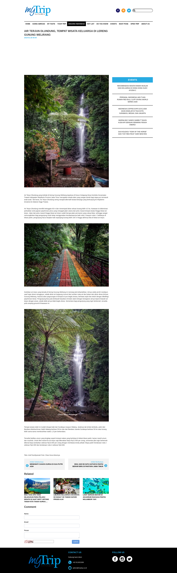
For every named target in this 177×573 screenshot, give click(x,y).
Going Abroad (38, 24)
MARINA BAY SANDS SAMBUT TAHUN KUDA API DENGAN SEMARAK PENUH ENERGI (132, 122)
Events (113, 24)
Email (26, 522)
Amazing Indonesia (76, 24)
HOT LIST (90, 24)
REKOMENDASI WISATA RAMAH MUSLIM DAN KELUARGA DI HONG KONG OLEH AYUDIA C (132, 88)
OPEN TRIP (135, 24)
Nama (26, 514)
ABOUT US (145, 24)
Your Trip (61, 24)
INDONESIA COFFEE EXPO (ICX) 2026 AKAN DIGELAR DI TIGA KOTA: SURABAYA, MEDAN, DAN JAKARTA (132, 111)
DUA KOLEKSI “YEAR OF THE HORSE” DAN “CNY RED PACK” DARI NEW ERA (132, 133)
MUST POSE (123, 24)
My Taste (51, 24)
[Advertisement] (88, 56)
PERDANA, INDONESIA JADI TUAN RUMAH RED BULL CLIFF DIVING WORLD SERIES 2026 (132, 99)
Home (27, 24)
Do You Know (102, 24)
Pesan (26, 530)
